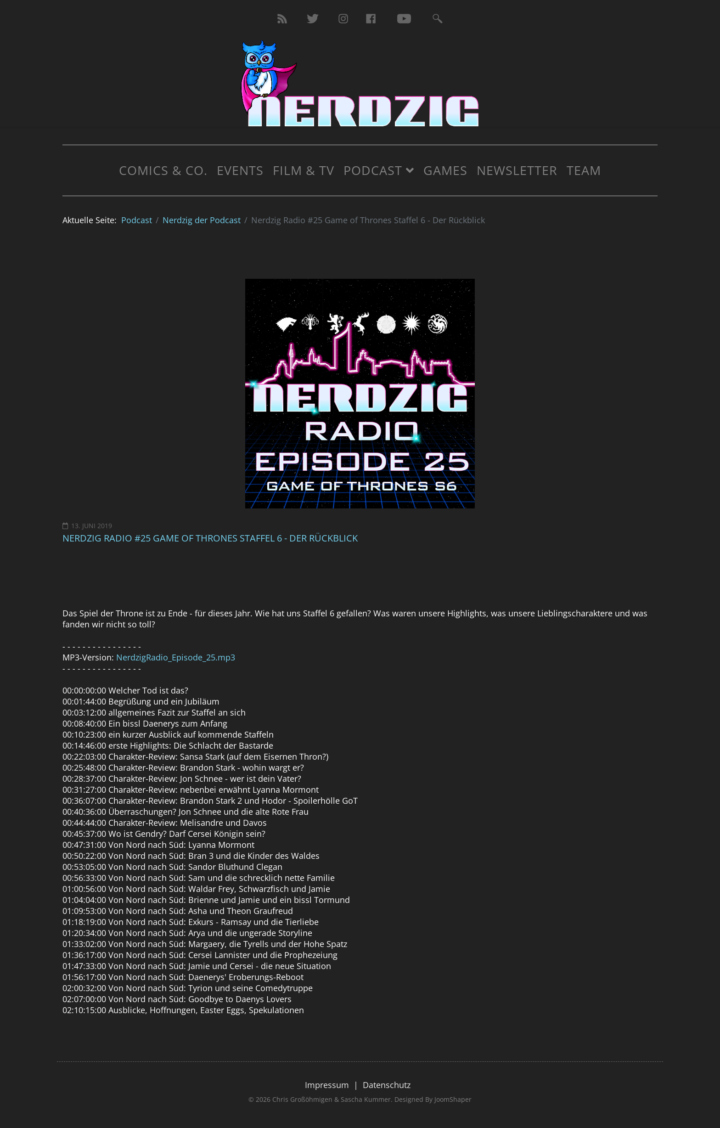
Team (584, 170)
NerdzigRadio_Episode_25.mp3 (175, 657)
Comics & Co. (163, 170)
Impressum (327, 1084)
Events (240, 170)
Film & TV (303, 170)
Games (445, 170)
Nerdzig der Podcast (202, 220)
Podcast (372, 170)
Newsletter (517, 170)
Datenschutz (387, 1084)
